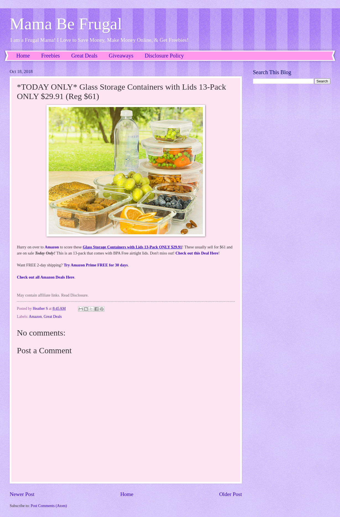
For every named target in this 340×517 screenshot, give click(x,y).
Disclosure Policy (164, 56)
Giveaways (121, 56)
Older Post (230, 494)
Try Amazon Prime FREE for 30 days (96, 265)
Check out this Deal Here (197, 253)
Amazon (52, 247)
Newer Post (22, 494)
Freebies (50, 56)
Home (23, 56)
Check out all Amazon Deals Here (45, 277)
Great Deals (84, 56)
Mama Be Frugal (66, 24)
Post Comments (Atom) (49, 506)
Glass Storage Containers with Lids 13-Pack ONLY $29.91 (132, 247)
